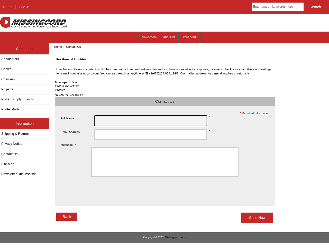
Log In (24, 7)
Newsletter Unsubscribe (18, 174)
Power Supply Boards (17, 99)
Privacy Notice (11, 144)
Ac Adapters (10, 59)
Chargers (8, 79)
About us (169, 37)
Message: (68, 144)
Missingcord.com (175, 242)
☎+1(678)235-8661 (158, 73)
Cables (6, 69)
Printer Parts (10, 109)
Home (7, 7)
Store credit (189, 37)
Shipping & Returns (15, 134)
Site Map (7, 164)
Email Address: (70, 131)
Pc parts (7, 89)
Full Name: (68, 118)
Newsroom (149, 37)
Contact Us (9, 154)
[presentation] (109, 196)
